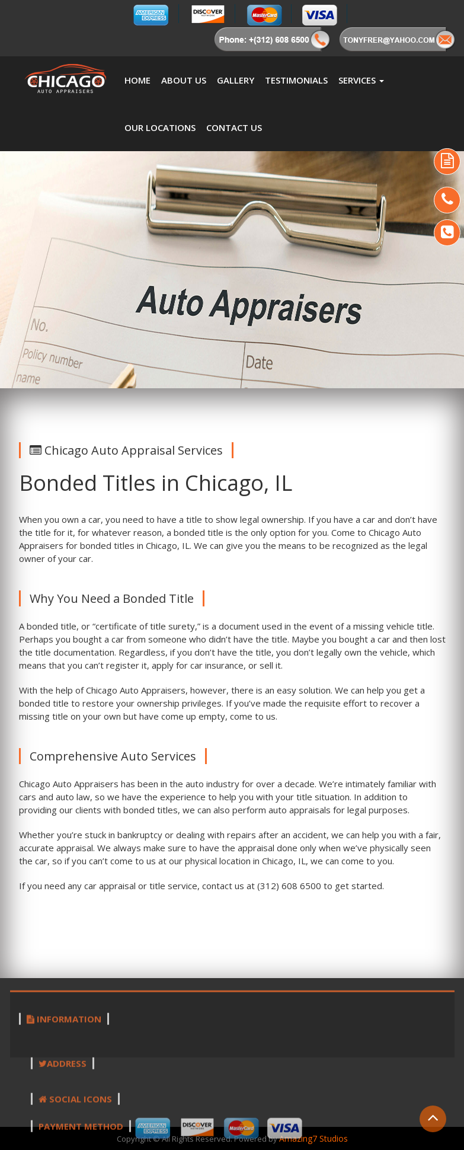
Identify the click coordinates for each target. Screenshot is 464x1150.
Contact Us (234, 127)
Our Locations (160, 127)
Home (137, 80)
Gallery (235, 80)
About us (183, 80)
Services (361, 80)
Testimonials (296, 80)
